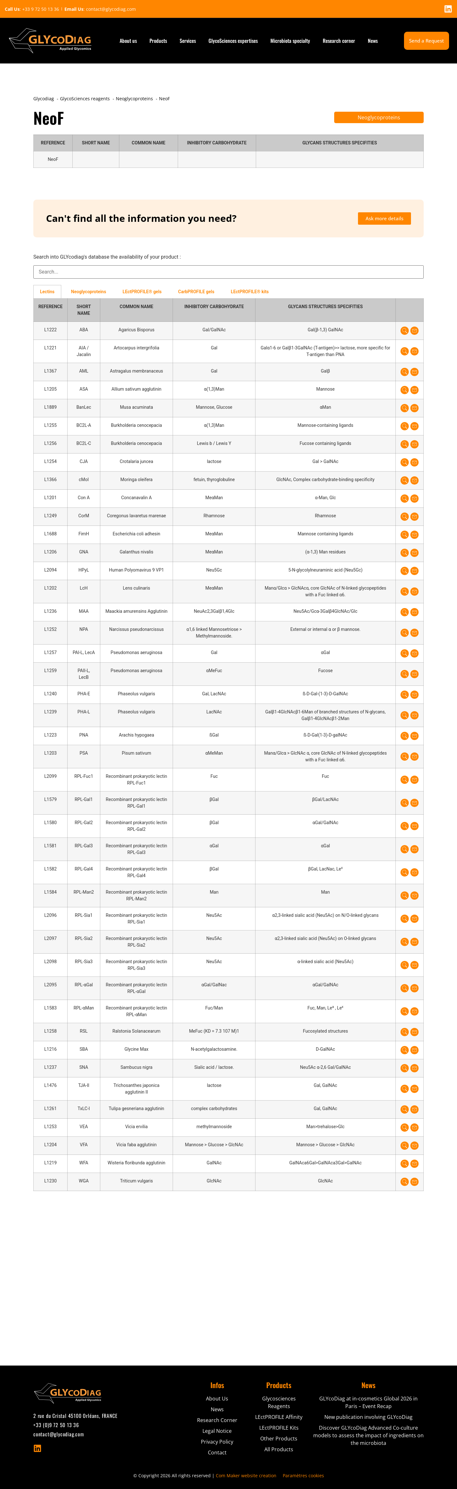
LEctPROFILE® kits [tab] (249, 291)
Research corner (339, 40)
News (373, 40)
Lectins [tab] (47, 291)
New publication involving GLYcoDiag (368, 1416)
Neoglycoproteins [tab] (88, 291)
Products (158, 40)
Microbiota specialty (290, 40)
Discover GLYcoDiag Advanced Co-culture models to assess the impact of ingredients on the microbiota (368, 1435)
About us (128, 40)
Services (188, 40)
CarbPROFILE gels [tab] (196, 291)
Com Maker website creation (246, 1475)
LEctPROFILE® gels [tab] (142, 291)
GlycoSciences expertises (233, 40)
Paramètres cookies (303, 1475)
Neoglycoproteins (379, 117)
